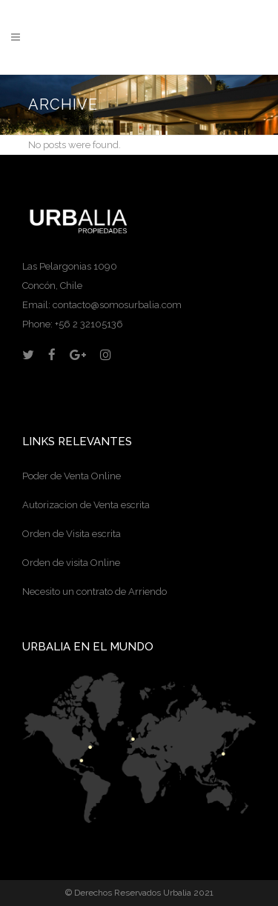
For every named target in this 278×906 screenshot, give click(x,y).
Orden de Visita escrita (71, 533)
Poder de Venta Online (71, 476)
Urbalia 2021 (188, 892)
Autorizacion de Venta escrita (86, 504)
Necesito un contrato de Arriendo (94, 591)
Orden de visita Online (71, 562)
